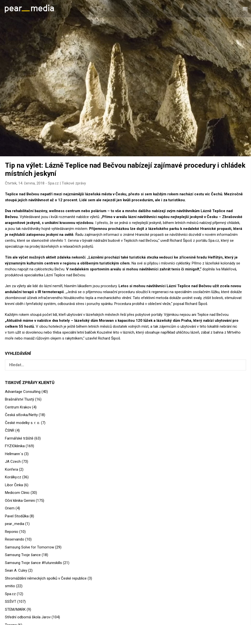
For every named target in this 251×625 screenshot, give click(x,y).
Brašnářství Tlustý (19, 399)
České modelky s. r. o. (22, 423)
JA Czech (13, 461)
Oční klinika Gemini (20, 500)
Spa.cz (53, 183)
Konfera (11, 469)
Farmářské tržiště (19, 438)
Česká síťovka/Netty (21, 415)
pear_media (14, 524)
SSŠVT (10, 601)
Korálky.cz (13, 477)
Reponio (11, 531)
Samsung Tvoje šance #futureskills (33, 563)
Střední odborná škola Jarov (28, 617)
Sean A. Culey (16, 570)
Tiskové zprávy (74, 183)
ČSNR (9, 430)
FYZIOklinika (15, 446)
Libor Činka (14, 485)
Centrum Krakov (18, 407)
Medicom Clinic (17, 492)
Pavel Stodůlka (17, 516)
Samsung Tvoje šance (23, 555)
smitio (10, 586)
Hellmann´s (14, 454)
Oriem (10, 508)
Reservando (14, 539)
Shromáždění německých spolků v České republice (46, 578)
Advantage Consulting (22, 391)
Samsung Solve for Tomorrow (29, 547)
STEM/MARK (15, 609)
